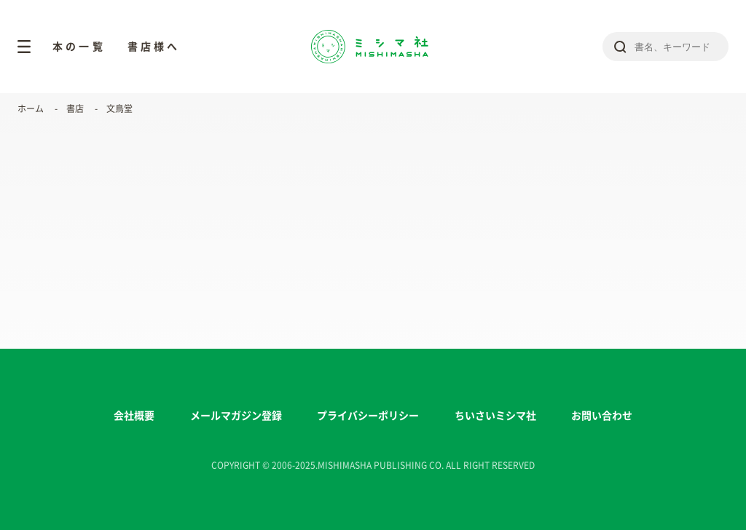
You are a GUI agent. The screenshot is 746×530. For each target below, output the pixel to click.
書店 (75, 108)
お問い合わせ (601, 416)
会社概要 (134, 416)
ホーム (30, 108)
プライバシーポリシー (368, 416)
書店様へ (154, 46)
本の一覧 (79, 46)
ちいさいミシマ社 (495, 416)
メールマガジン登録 (236, 416)
